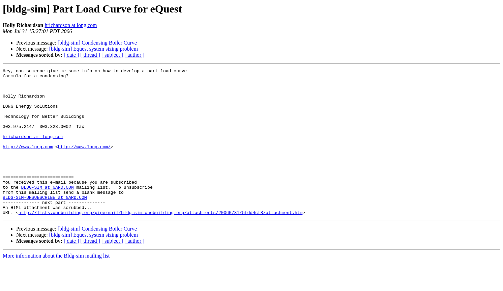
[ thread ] (90, 55)
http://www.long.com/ (84, 163)
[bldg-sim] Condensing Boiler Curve (97, 43)
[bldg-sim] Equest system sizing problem (93, 49)
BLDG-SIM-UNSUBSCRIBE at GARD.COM (45, 223)
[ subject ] (112, 55)
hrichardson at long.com (71, 25)
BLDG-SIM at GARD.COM (47, 211)
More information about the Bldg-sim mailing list (56, 285)
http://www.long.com (28, 163)
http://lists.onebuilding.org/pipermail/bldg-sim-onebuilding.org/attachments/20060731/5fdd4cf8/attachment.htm (160, 242)
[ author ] (134, 55)
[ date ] (71, 55)
